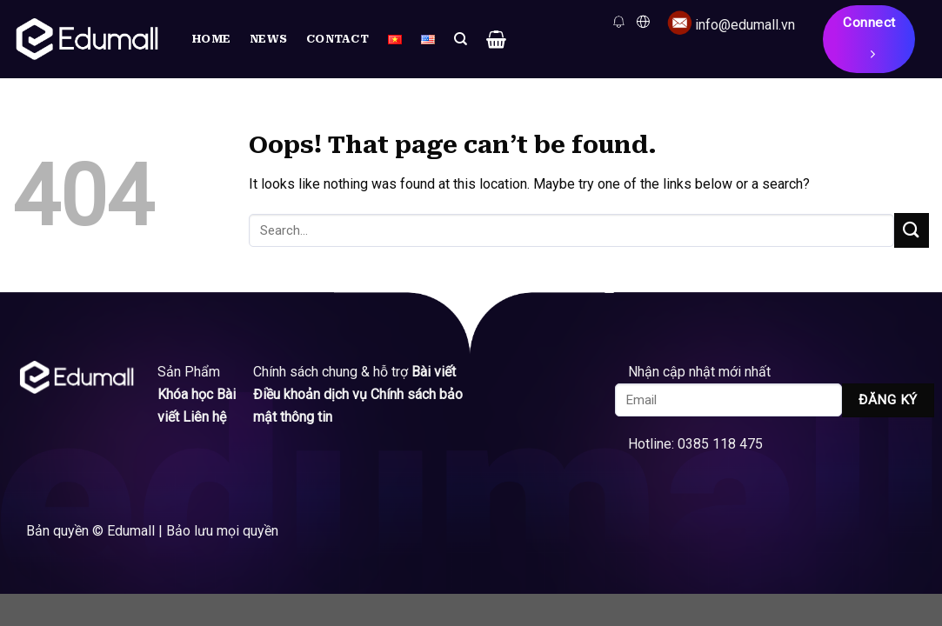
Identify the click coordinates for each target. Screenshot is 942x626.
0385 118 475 (725, 444)
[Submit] (911, 230)
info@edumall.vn (745, 25)
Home (211, 38)
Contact (337, 38)
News (268, 38)
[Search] (460, 39)
